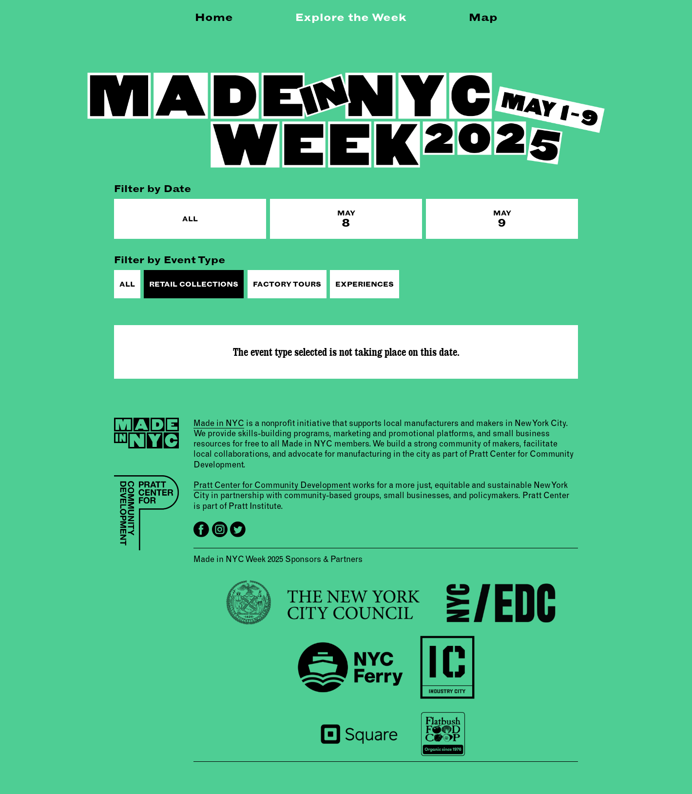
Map (483, 17)
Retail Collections (193, 284)
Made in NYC (218, 423)
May (346, 219)
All (190, 218)
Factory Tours (287, 284)
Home (214, 17)
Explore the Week (350, 17)
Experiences (364, 284)
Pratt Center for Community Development (271, 485)
